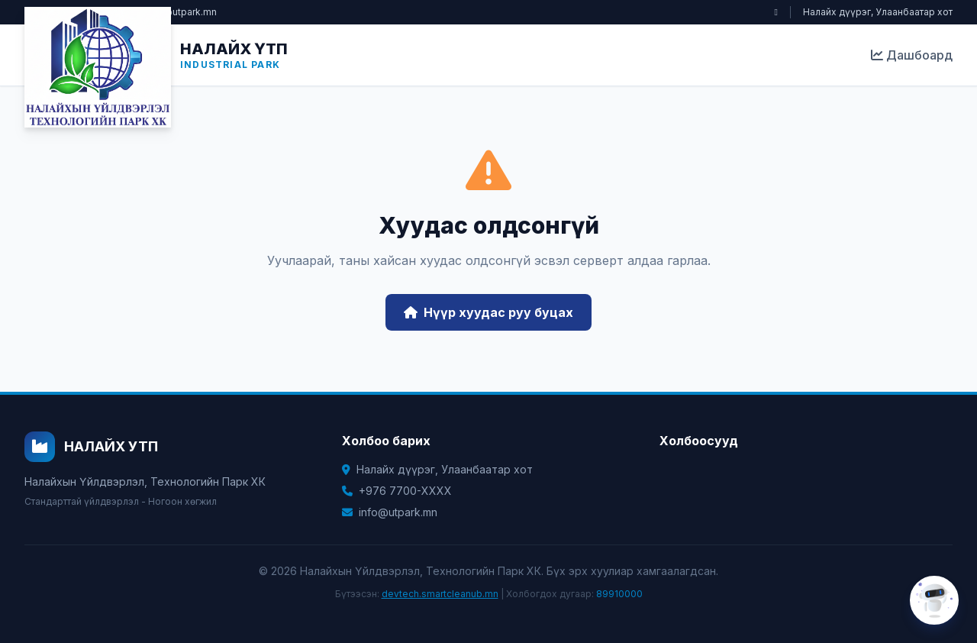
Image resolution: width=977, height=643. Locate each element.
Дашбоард (912, 55)
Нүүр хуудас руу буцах (488, 312)
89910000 (619, 593)
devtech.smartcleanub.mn (440, 593)
